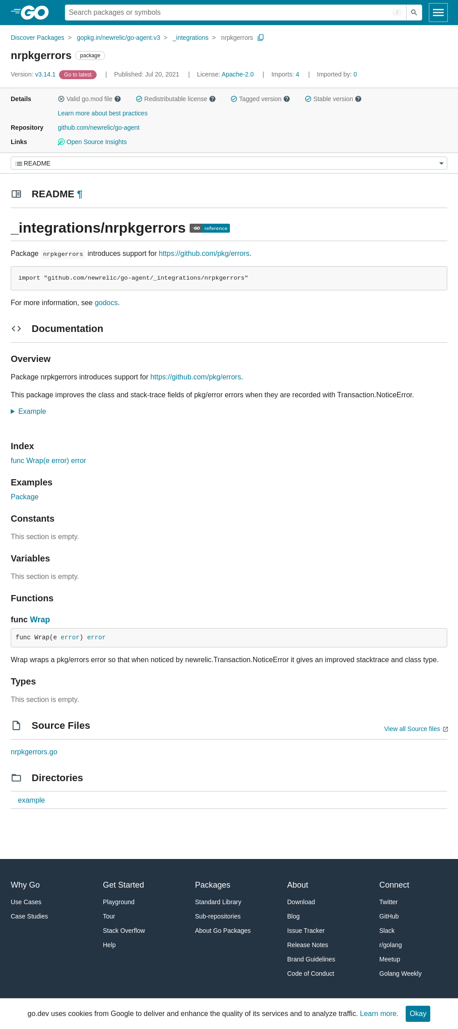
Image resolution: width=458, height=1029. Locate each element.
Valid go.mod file (89, 98)
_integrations (190, 37)
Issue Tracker (306, 930)
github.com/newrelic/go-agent (99, 127)
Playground (119, 902)
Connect (394, 884)
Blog (293, 916)
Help (109, 944)
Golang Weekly (400, 973)
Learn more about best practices (103, 113)
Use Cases (26, 902)
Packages (212, 884)
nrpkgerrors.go (34, 752)
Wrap (40, 619)
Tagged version (260, 98)
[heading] (38, 12)
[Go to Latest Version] (78, 74)
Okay (418, 1013)
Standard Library (218, 902)
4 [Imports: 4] (286, 74)
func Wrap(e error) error (48, 460)
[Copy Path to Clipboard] (261, 38)
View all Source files (412, 728)
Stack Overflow (124, 930)
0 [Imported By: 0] (337, 74)
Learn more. (379, 1013)
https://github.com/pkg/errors (204, 253)
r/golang (390, 944)
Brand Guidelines (311, 959)
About (297, 884)
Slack (386, 930)
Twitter (388, 902)
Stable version (333, 98)
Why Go (25, 884)
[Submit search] (414, 12)
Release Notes (307, 944)
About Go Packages (223, 930)
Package (24, 497)
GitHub (389, 916)
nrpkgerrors (237, 37)
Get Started (123, 884)
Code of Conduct (310, 973)
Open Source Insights (92, 141)
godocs (106, 302)
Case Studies (29, 916)
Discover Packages (37, 37)
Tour (109, 916)
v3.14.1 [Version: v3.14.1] (34, 74)
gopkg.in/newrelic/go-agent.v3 (118, 37)
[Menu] (229, 163)
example (31, 800)
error (70, 637)
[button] (61, 98)
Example (35, 411)
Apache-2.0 (238, 74)
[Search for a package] (236, 12)
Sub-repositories (218, 916)
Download (301, 902)
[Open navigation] (438, 12)
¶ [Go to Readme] (79, 194)
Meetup (389, 959)
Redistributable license (176, 98)
